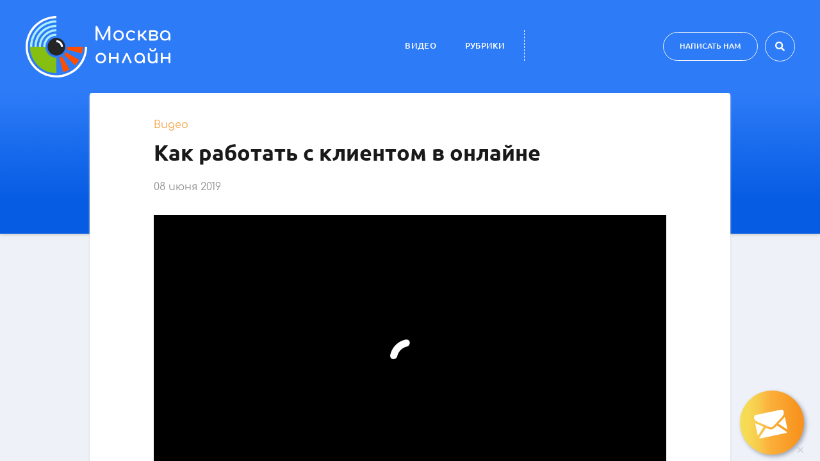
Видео (420, 45)
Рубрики (485, 45)
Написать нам (710, 46)
